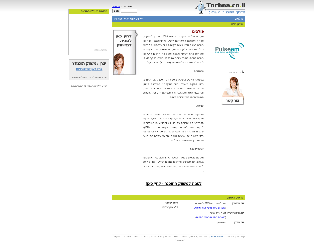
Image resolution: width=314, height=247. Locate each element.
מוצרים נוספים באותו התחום (210, 217)
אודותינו (230, 236)
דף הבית (241, 236)
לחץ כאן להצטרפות (89, 69)
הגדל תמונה (236, 72)
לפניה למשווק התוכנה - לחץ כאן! (173, 183)
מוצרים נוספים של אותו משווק (209, 207)
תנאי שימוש (156, 236)
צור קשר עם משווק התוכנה (194, 236)
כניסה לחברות (171, 236)
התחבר (116, 6)
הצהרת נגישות (141, 236)
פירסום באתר (217, 236)
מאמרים (127, 236)
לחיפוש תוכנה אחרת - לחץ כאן (128, 19)
